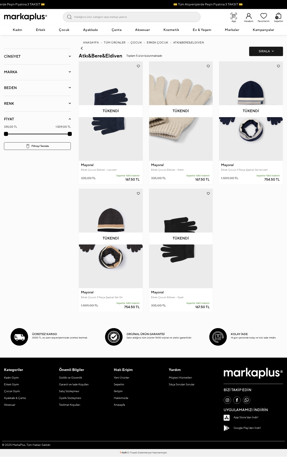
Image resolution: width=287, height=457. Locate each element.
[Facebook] (238, 401)
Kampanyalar (263, 30)
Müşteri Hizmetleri (180, 378)
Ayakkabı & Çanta (15, 398)
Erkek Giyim (11, 385)
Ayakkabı (90, 30)
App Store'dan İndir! (241, 418)
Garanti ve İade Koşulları (74, 385)
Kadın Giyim (11, 378)
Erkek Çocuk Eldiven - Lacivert (99, 170)
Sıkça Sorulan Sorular (182, 385)
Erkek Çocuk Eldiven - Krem (167, 170)
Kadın (17, 30)
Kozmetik (171, 30)
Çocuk (64, 30)
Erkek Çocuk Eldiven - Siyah (167, 297)
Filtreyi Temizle (37, 146)
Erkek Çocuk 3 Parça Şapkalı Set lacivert (244, 170)
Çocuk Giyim (12, 391)
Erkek (40, 30)
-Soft (123, 453)
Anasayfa (91, 43)
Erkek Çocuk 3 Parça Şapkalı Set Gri (102, 297)
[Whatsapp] (248, 401)
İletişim (118, 391)
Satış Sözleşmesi (69, 391)
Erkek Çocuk (157, 43)
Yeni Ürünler (121, 378)
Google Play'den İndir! (242, 428)
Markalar (232, 30)
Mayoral (87, 165)
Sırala (266, 51)
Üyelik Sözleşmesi (70, 398)
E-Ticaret (132, 453)
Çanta (117, 30)
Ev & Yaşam (202, 30)
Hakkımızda (121, 398)
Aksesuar (142, 30)
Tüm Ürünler (115, 43)
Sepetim (119, 385)
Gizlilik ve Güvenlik (70, 378)
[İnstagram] (228, 401)
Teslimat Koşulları (69, 405)
